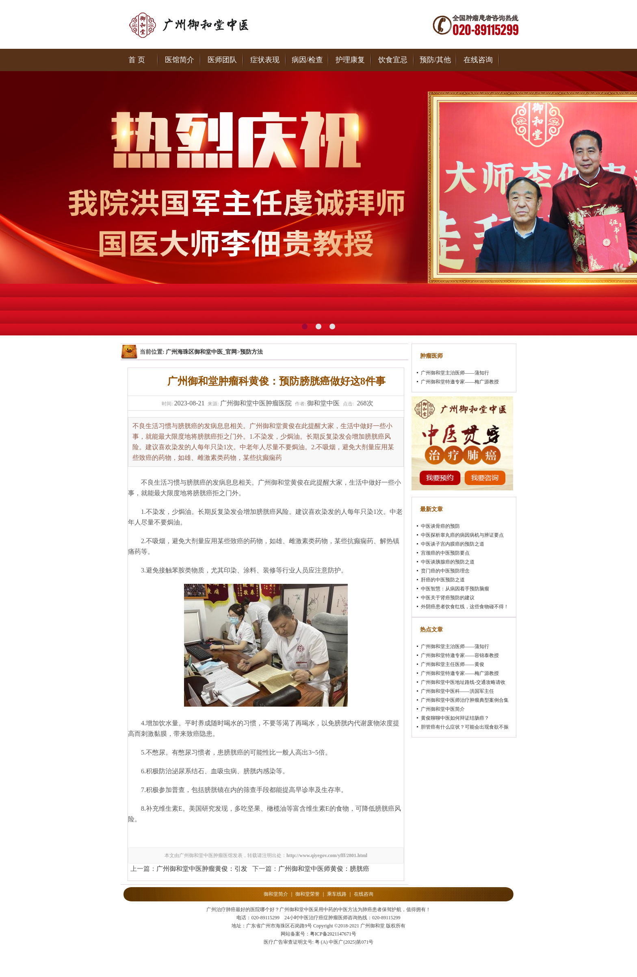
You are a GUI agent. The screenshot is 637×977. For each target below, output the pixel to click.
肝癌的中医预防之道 (443, 580)
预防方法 (251, 352)
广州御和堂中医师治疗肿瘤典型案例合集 (465, 700)
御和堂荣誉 (307, 894)
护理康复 (350, 60)
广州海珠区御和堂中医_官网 (201, 352)
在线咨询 (478, 60)
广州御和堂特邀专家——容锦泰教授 (460, 655)
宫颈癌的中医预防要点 (445, 553)
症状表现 (265, 60)
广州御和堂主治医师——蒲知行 (455, 373)
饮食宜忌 (392, 60)
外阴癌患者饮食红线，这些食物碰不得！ (465, 606)
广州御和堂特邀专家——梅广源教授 (460, 382)
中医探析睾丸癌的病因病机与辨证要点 (462, 535)
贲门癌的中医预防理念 (445, 571)
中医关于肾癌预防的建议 (447, 598)
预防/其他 (435, 60)
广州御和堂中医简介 (443, 709)
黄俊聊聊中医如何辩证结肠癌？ (455, 718)
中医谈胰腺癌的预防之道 (447, 562)
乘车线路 (337, 894)
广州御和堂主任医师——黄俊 (452, 664)
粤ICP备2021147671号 (333, 934)
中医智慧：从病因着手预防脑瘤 (455, 589)
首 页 (136, 60)
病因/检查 (307, 60)
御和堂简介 (276, 894)
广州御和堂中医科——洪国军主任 (457, 691)
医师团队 (222, 60)
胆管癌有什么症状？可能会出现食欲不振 (465, 727)
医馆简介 (179, 60)
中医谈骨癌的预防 (440, 526)
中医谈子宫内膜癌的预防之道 (452, 544)
